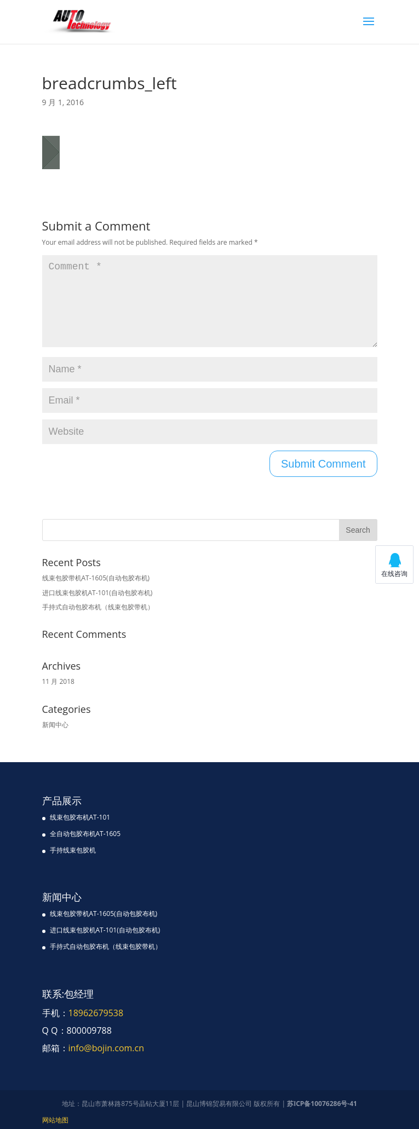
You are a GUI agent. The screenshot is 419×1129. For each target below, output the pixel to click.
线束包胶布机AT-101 (80, 817)
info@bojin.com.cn (106, 1048)
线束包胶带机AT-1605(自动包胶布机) (96, 578)
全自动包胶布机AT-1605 (85, 833)
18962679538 (96, 1013)
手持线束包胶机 (73, 850)
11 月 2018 (58, 681)
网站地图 (55, 1120)
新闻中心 (55, 724)
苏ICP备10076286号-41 (322, 1103)
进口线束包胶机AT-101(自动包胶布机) (97, 592)
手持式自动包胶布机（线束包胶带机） (98, 607)
